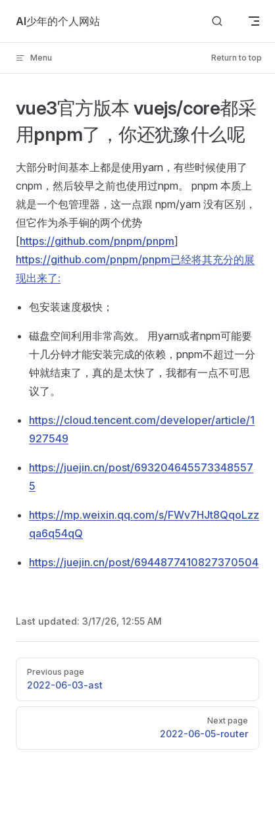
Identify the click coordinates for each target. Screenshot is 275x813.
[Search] (217, 21)
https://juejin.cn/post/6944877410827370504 (144, 562)
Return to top (236, 58)
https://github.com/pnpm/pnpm (97, 241)
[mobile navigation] (254, 21)
